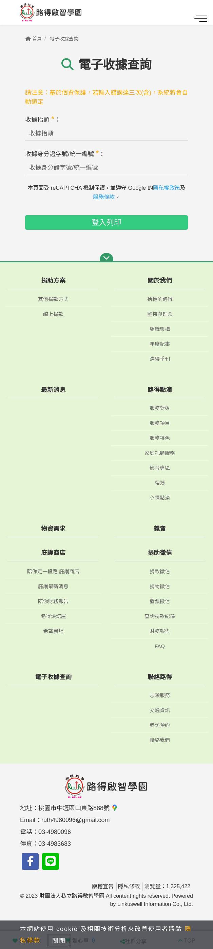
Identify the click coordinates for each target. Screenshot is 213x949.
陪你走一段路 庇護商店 (53, 571)
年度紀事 (160, 344)
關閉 (59, 940)
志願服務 (160, 695)
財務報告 (160, 631)
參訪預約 (160, 725)
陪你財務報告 (53, 601)
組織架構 (160, 329)
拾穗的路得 (160, 299)
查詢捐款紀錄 (159, 616)
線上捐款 (53, 314)
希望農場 (53, 631)
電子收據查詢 (64, 38)
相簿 (160, 483)
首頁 (33, 38)
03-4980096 (54, 832)
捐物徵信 (160, 586)
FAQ (160, 646)
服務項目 (160, 423)
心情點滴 (160, 498)
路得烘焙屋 (53, 616)
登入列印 (106, 222)
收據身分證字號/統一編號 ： (65, 153)
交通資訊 (160, 710)
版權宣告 (103, 886)
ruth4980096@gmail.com (75, 820)
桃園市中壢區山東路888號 (78, 808)
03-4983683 (54, 843)
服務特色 (160, 438)
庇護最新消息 (53, 586)
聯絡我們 (160, 740)
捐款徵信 (160, 571)
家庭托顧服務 (159, 453)
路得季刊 (160, 359)
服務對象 (160, 408)
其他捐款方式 (53, 299)
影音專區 (160, 468)
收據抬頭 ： (42, 119)
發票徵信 (160, 601)
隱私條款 (129, 886)
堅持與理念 (160, 314)
